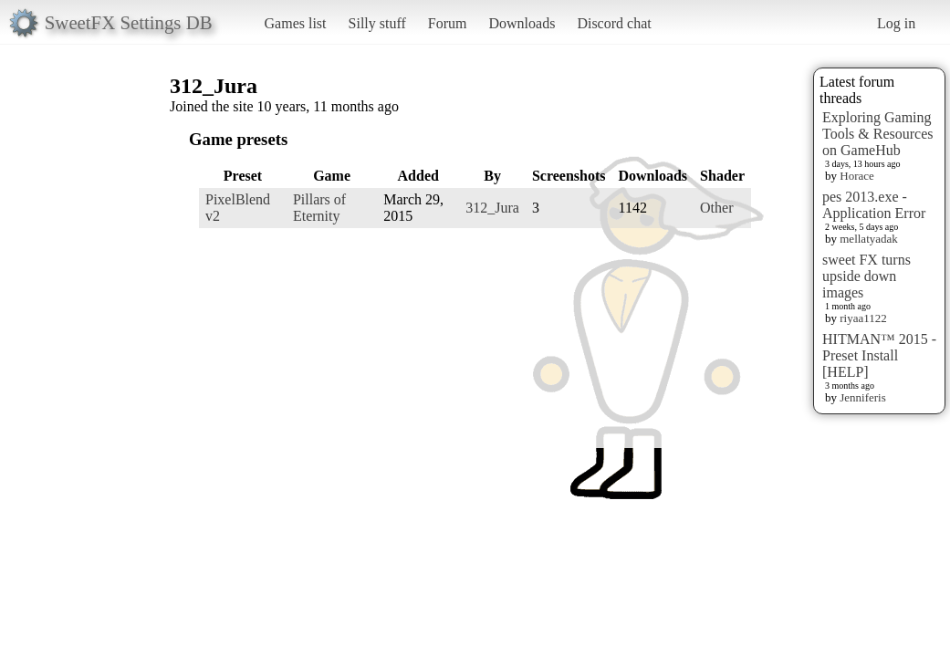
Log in (896, 23)
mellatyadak (869, 238)
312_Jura (492, 207)
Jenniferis (863, 397)
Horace (857, 175)
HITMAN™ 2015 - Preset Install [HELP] (879, 355)
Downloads (521, 23)
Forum (447, 23)
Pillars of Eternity (319, 208)
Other (716, 207)
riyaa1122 (863, 318)
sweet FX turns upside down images (866, 276)
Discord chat (614, 23)
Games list (296, 23)
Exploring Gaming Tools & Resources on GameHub (878, 134)
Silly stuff (377, 23)
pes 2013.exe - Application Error (873, 205)
